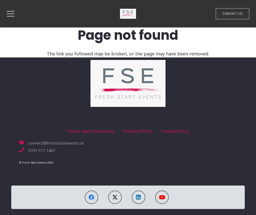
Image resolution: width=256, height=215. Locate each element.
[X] (115, 197)
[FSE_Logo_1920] (128, 14)
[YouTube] (162, 197)
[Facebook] (91, 197)
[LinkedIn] (138, 197)
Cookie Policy (175, 131)
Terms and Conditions (90, 131)
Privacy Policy (137, 131)
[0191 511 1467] (23, 150)
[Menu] (10, 13)
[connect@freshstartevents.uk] (23, 143)
